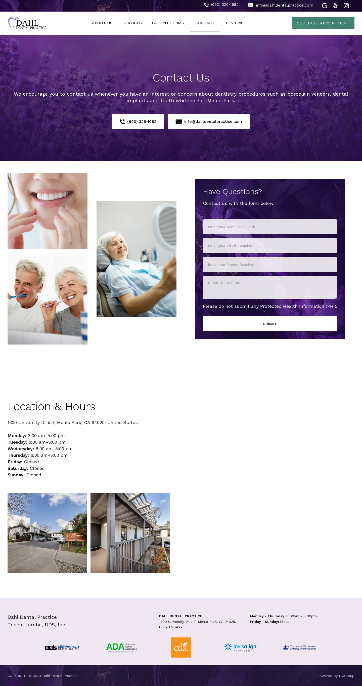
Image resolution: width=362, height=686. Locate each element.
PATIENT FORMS (168, 22)
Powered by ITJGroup (335, 676)
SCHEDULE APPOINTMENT (323, 23)
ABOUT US (102, 22)
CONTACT (205, 22)
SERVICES (132, 22)
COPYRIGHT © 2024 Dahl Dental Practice (42, 676)
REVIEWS (235, 22)
